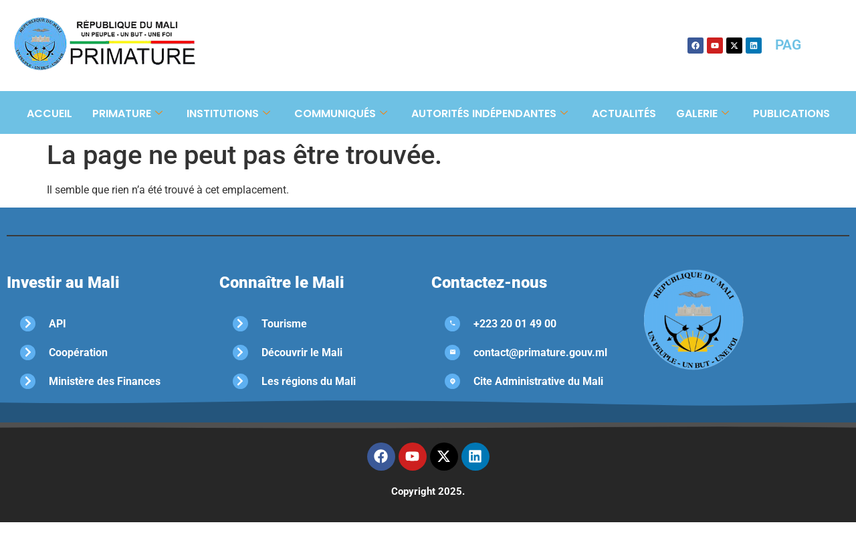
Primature (127, 113)
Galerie (702, 113)
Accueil (49, 113)
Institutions (228, 113)
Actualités (624, 113)
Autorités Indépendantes (489, 113)
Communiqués (340, 113)
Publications (791, 113)
